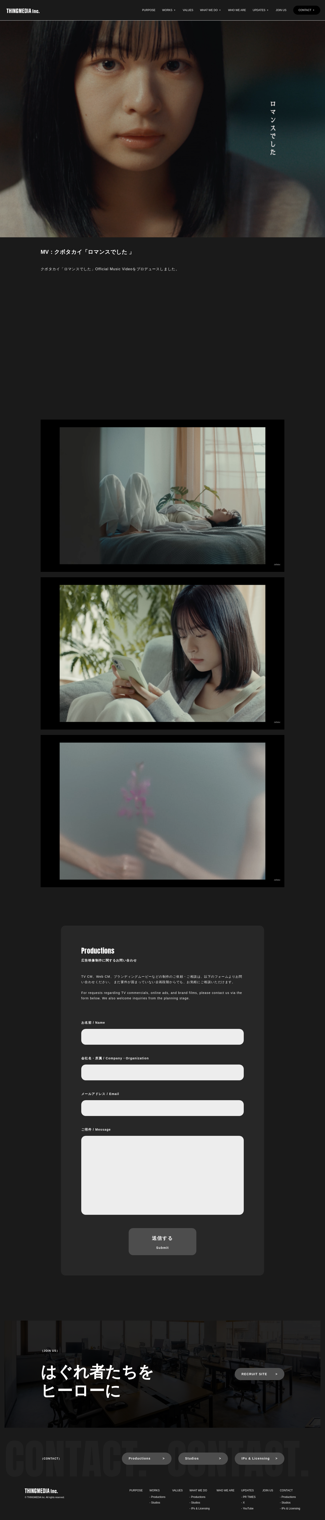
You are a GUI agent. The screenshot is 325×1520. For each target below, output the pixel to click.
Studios (192, 1458)
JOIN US (281, 10)
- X (243, 1502)
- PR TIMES (248, 1497)
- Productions (157, 1497)
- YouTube (247, 1508)
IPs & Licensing (255, 1458)
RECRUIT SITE (254, 1374)
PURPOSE (149, 10)
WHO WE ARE (237, 10)
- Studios (154, 1502)
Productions (140, 1458)
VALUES (188, 10)
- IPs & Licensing (199, 1508)
